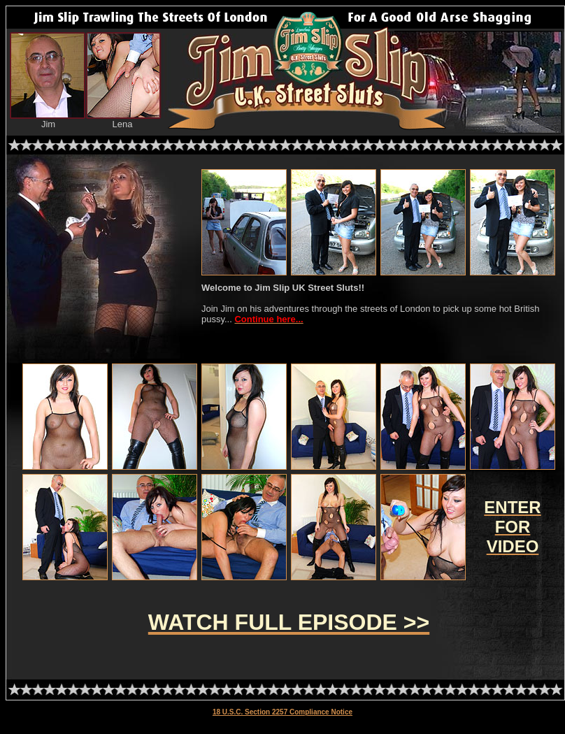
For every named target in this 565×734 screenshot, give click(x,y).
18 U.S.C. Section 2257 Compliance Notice (282, 712)
